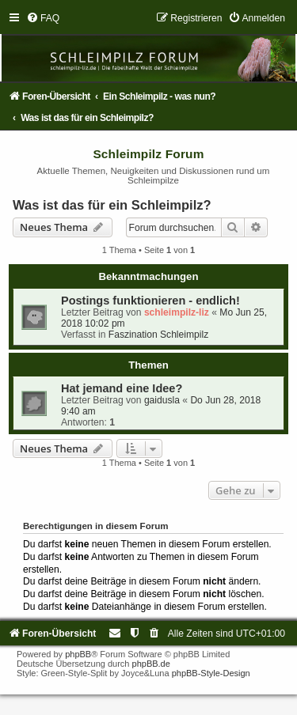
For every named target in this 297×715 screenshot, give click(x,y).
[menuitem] (42, 18)
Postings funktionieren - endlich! (150, 300)
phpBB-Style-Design (211, 673)
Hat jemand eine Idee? (121, 388)
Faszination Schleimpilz (158, 334)
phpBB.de (151, 663)
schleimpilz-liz (176, 312)
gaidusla (162, 400)
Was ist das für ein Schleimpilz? (112, 205)
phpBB (78, 654)
